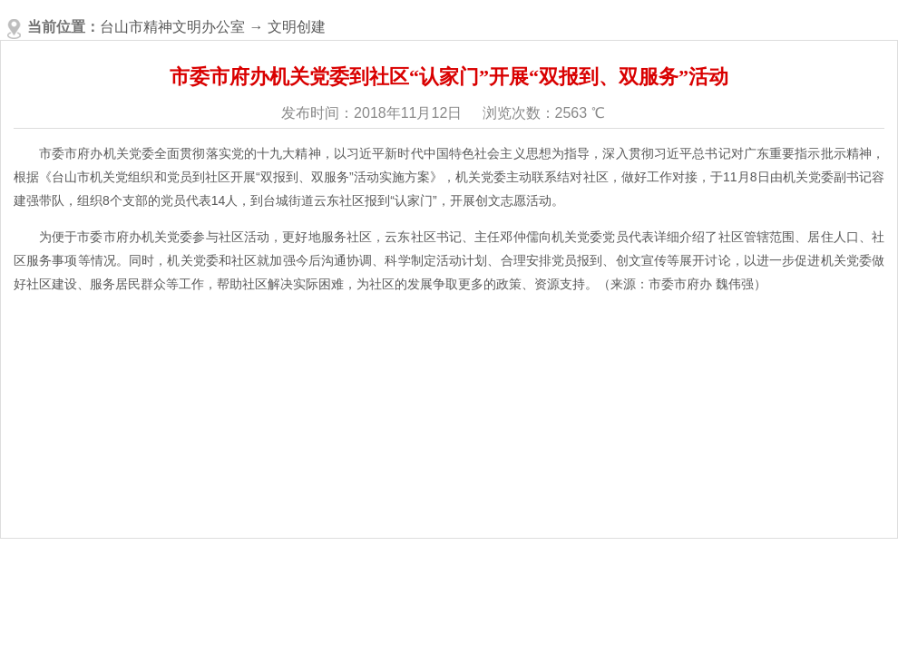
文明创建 (297, 26)
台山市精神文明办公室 (172, 26)
